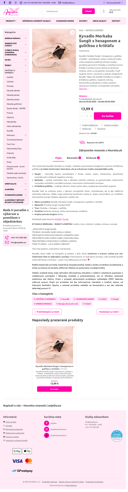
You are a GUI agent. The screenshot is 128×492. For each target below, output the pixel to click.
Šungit (65, 219)
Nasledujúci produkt (110, 311)
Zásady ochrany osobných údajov (71, 482)
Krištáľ (58, 219)
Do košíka (107, 116)
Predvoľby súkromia (49, 482)
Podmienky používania (94, 482)
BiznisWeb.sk (71, 485)
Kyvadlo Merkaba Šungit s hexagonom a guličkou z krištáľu (54, 367)
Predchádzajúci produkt (47, 311)
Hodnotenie (84, 50)
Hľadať (88, 11)
